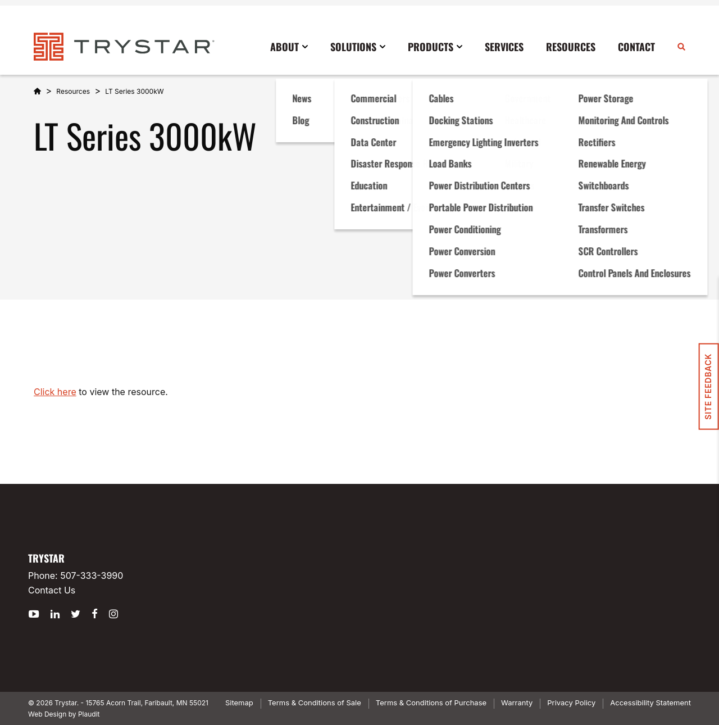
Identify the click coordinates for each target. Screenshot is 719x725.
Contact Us (51, 590)
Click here (55, 391)
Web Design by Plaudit (63, 714)
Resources (73, 91)
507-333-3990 (91, 575)
